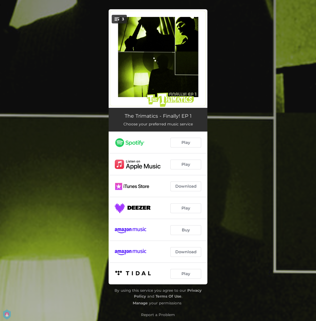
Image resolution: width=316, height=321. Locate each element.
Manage (140, 303)
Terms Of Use (168, 296)
